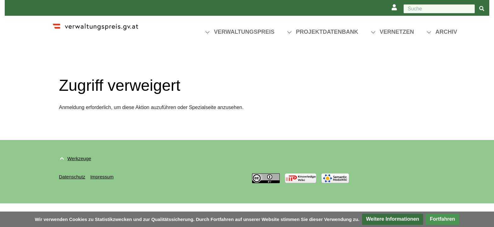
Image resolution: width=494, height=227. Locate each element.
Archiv (446, 32)
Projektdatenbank (327, 32)
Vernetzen (397, 32)
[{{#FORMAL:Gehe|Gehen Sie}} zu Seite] (481, 9)
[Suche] (439, 8)
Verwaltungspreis (244, 32)
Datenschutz (72, 176)
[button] (392, 219)
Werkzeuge (79, 158)
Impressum (101, 176)
